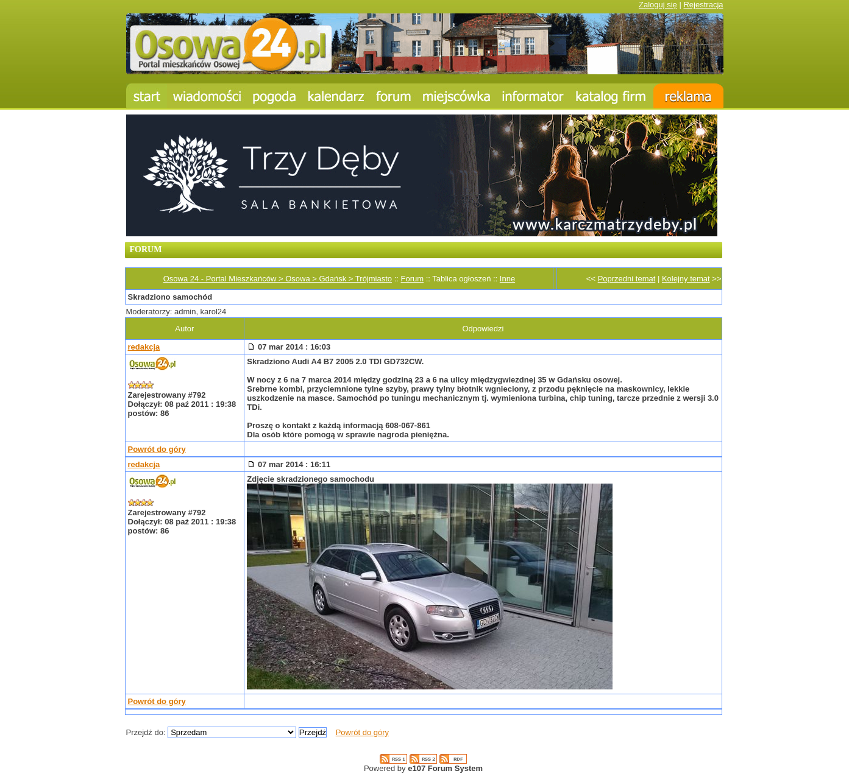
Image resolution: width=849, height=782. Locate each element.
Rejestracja (703, 4)
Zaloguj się (658, 4)
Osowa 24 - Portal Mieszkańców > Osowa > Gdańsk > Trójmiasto (277, 278)
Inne (507, 278)
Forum (412, 278)
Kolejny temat (686, 278)
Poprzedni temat (627, 278)
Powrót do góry (157, 449)
